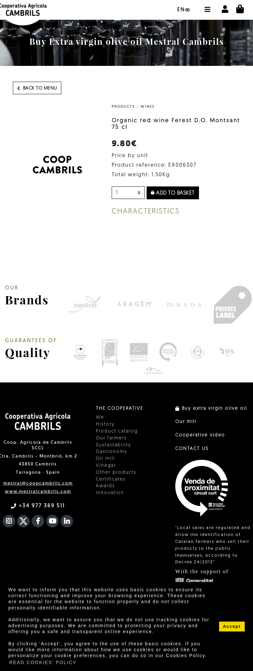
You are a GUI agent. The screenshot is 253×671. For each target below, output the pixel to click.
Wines (148, 107)
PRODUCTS (123, 107)
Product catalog (117, 431)
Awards (105, 486)
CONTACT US (192, 448)
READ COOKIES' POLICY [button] (43, 662)
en (183, 10)
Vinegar (106, 465)
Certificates (111, 479)
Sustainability (113, 445)
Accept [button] (232, 626)
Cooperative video (200, 435)
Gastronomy (111, 451)
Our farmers (111, 438)
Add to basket (173, 193)
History (105, 424)
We (100, 417)
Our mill (185, 421)
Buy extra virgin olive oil (211, 408)
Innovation (110, 492)
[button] (207, 6)
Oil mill (105, 458)
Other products (116, 472)
